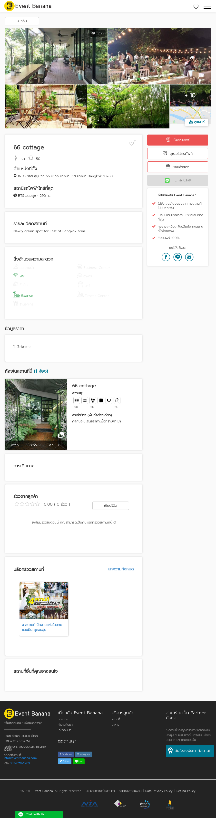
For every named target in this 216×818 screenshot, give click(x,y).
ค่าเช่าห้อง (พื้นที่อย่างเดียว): (92, 415)
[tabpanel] (44, 609)
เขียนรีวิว (110, 505)
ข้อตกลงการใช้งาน (130, 791)
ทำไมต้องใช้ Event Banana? (177, 195)
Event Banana (43, 791)
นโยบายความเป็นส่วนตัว (100, 791)
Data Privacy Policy (159, 791)
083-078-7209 (20, 763)
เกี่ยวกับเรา (64, 730)
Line (79, 761)
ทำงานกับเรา (65, 725)
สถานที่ (116, 719)
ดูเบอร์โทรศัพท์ (178, 153)
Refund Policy (186, 791)
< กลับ (22, 21)
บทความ (63, 719)
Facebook (66, 754)
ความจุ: (77, 393)
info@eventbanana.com (20, 758)
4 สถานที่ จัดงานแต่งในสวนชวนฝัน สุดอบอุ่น (42, 627)
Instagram (83, 754)
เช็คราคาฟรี (178, 140)
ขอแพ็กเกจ (177, 167)
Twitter (64, 761)
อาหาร (115, 725)
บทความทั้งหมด (121, 569)
